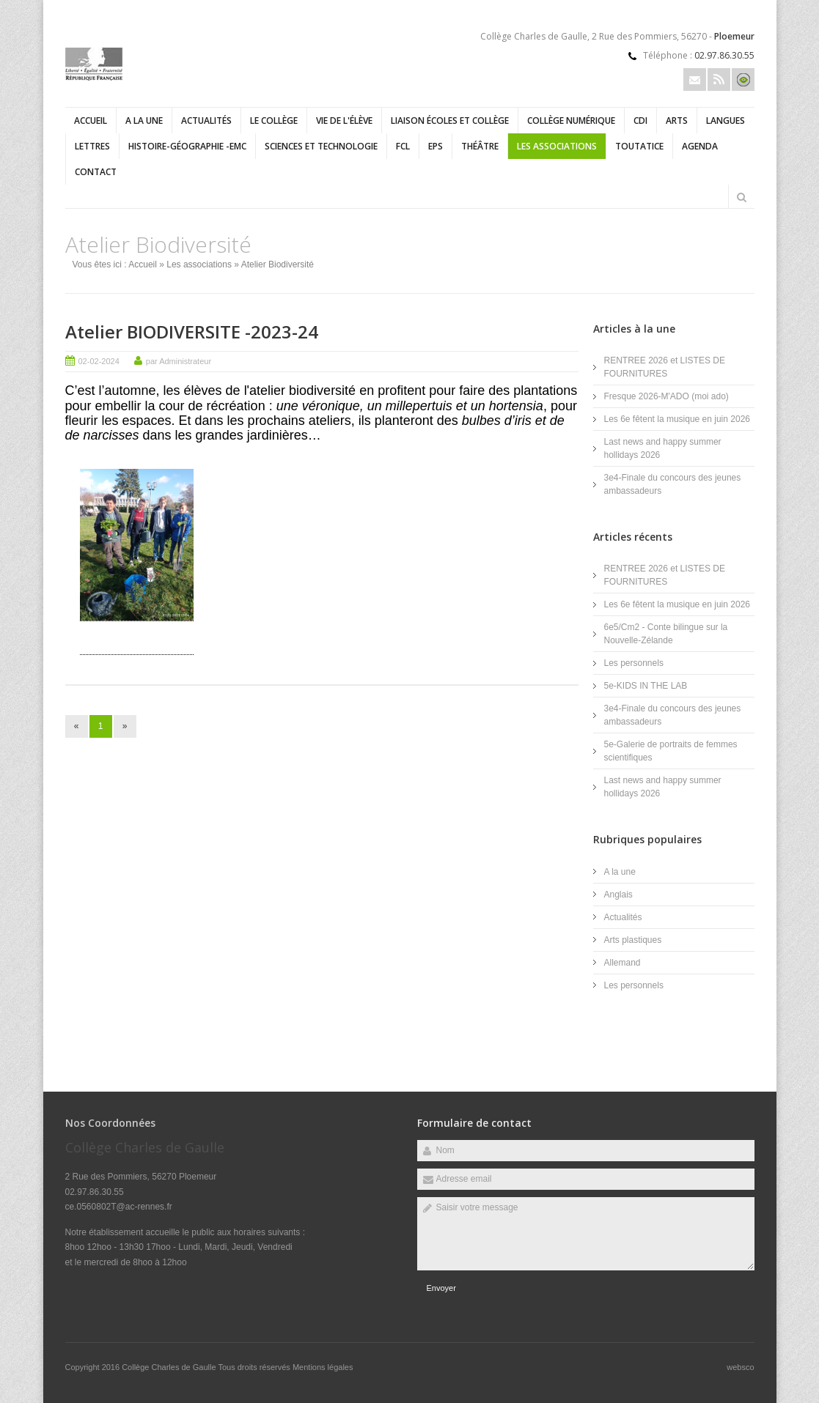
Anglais (618, 894)
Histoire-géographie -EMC (187, 146)
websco (740, 1367)
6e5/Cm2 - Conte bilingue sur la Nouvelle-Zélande (666, 633)
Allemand (622, 963)
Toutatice (639, 146)
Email (694, 79)
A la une (144, 120)
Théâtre (480, 146)
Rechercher (742, 197)
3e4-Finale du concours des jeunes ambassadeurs (672, 484)
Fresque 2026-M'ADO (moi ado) (666, 396)
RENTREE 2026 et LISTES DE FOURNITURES (664, 367)
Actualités (206, 120)
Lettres (92, 146)
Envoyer (441, 1288)
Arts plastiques (633, 940)
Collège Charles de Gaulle (170, 1367)
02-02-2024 (99, 361)
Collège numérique (571, 120)
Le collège (274, 120)
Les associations (557, 146)
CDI (640, 120)
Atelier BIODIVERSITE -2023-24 (191, 331)
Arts (677, 120)
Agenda (700, 146)
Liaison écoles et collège (450, 120)
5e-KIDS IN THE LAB (646, 686)
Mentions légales (323, 1367)
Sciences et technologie (321, 146)
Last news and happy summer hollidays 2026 (662, 448)
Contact (96, 172)
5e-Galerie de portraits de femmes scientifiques (671, 751)
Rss (719, 79)
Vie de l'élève (344, 120)
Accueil (90, 120)
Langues (725, 120)
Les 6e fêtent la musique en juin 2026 (677, 419)
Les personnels (634, 663)
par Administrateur (178, 361)
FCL (403, 146)
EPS (435, 146)
